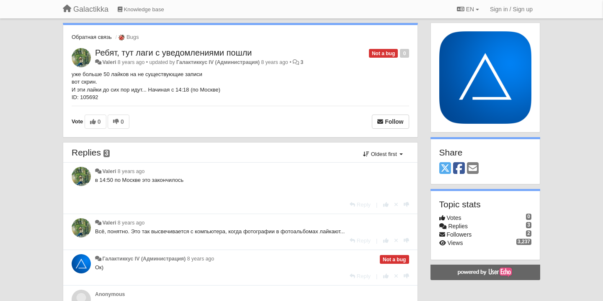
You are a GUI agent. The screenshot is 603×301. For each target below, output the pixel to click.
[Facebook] (459, 168)
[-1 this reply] (406, 205)
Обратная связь (92, 37)
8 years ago (131, 171)
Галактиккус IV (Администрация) (218, 62)
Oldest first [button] (382, 154)
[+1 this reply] (386, 205)
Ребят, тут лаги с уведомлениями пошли (173, 52)
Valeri (109, 62)
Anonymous (110, 294)
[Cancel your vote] (396, 205)
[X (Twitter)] (445, 168)
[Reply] (360, 205)
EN (468, 9)
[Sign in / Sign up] (511, 9)
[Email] (473, 168)
